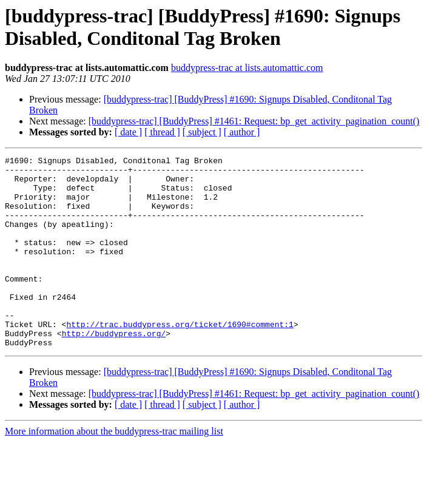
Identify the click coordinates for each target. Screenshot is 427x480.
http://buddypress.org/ (114, 369)
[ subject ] (202, 132)
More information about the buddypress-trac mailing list (114, 469)
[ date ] (128, 132)
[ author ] (242, 132)
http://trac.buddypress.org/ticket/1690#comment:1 (179, 358)
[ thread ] (162, 132)
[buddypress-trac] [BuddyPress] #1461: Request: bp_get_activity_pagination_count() (254, 121)
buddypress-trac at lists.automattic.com (247, 68)
